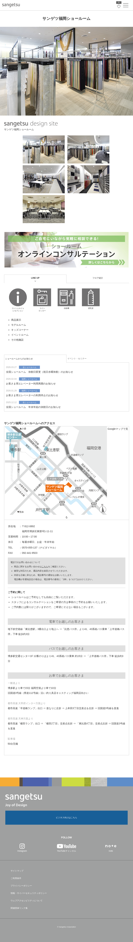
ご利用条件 (16, 878)
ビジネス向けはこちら (66, 817)
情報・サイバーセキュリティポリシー (29, 893)
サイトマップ (17, 871)
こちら (45, 566)
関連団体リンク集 (19, 908)
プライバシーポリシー (21, 885)
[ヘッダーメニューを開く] (125, 6)
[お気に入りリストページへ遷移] (119, 6)
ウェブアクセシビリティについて (27, 900)
